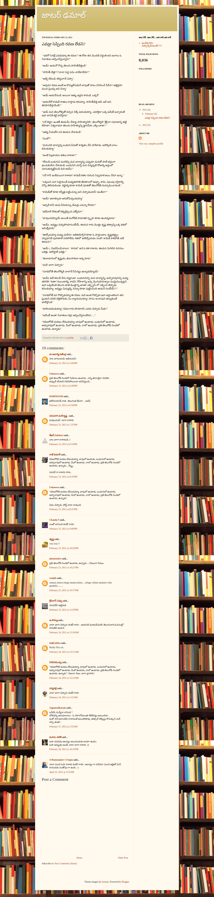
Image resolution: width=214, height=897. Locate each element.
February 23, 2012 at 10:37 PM (63, 590)
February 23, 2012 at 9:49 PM (63, 529)
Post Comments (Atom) (66, 863)
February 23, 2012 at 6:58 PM (63, 405)
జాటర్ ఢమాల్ (64, 15)
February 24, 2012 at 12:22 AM (64, 678)
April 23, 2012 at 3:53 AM (61, 772)
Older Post (123, 858)
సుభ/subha (54, 643)
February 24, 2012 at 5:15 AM (63, 697)
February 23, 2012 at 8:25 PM (63, 509)
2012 (144, 110)
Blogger (125, 882)
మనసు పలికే (55, 737)
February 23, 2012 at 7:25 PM (63, 424)
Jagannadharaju (57, 708)
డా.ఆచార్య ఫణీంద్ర (57, 354)
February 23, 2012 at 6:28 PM (63, 386)
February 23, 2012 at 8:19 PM (63, 477)
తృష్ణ (51, 539)
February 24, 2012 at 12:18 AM (64, 632)
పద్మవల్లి (53, 688)
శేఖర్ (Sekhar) (56, 435)
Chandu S (54, 520)
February (149, 114)
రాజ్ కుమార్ (54, 454)
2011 (144, 125)
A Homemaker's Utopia (61, 760)
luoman (105, 882)
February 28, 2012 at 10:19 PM (63, 749)
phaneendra (55, 558)
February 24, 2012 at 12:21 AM (64, 652)
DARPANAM (56, 396)
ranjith (52, 578)
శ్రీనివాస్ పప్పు (55, 601)
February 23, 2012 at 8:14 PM (63, 444)
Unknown (54, 373)
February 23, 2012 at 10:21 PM (63, 567)
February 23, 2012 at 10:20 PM (63, 548)
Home (79, 858)
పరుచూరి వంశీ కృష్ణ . (58, 416)
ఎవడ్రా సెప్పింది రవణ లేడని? (157, 118)
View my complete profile (151, 143)
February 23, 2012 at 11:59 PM (63, 610)
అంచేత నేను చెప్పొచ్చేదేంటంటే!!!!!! (152, 44)
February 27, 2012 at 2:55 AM (63, 726)
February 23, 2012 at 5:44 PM (63, 363)
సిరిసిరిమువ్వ (55, 662)
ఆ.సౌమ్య (53, 620)
